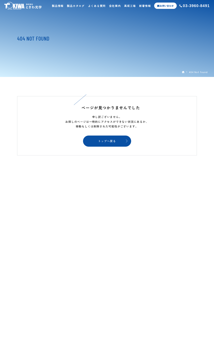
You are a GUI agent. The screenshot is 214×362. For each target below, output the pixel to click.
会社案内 (115, 6)
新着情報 (145, 6)
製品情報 (58, 6)
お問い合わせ (167, 5)
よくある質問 (97, 6)
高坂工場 (130, 6)
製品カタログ (76, 6)
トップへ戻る (107, 141)
